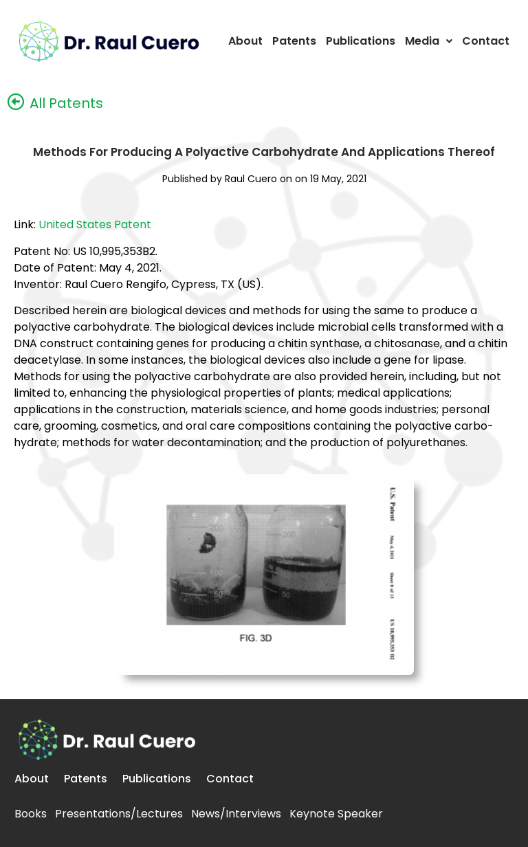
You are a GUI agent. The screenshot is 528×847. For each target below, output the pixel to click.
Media (428, 41)
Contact (485, 41)
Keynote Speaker (336, 814)
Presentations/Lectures (119, 814)
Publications (360, 41)
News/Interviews (236, 814)
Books (30, 814)
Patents (294, 41)
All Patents (64, 103)
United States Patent (94, 224)
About (245, 41)
